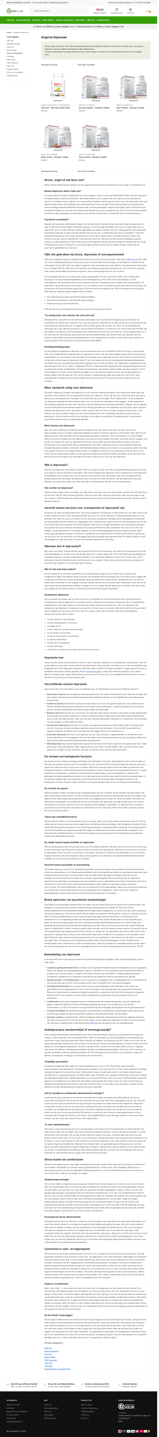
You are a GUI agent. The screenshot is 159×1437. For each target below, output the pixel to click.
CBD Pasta (11, 60)
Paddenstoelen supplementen (57, 1369)
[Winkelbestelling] (57, 64)
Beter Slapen (50, 1357)
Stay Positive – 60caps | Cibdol (130, 108)
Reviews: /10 (100, 11)
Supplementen (64, 105)
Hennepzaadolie (51, 1351)
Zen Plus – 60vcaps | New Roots (55, 108)
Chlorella (48, 1366)
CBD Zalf (48, 1363)
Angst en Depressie (49, 105)
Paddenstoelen (13, 69)
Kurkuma (48, 1354)
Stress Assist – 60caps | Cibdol (92, 157)
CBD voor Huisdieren (15, 72)
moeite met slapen (94, 671)
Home (9, 32)
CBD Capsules (50, 1360)
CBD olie (130, 259)
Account (130, 11)
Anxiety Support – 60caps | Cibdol (94, 108)
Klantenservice (117, 11)
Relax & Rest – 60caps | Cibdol (54, 157)
